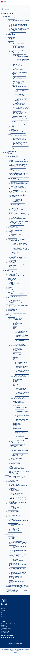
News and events (11, 17)
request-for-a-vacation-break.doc (20, 453)
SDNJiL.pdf (15, 358)
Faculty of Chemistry (18, 65)
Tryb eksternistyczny (15, 462)
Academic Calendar (12, 274)
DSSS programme (17, 405)
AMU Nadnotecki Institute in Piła (20, 118)
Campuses (10, 287)
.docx (14, 253)
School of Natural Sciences (19, 48)
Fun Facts (12, 137)
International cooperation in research (18, 485)
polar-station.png (17, 143)
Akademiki (12, 457)
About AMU (7, 16)
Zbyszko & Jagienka (14, 283)
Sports (9, 288)
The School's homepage (18, 324)
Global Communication (15, 175)
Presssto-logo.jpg (17, 507)
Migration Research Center (16, 495)
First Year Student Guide (13, 311)
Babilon (12, 284)
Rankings (10, 527)
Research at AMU (11, 481)
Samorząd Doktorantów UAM (16, 445)
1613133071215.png (17, 199)
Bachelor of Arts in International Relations (19, 166)
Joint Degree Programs (13, 227)
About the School (17, 319)
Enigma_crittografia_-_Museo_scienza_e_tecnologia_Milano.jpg (20, 146)
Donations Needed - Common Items (18, 567)
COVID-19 (3, 616)
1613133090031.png (17, 197)
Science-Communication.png (16, 524)
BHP (11, 466)
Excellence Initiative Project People (18, 477)
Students (7, 270)
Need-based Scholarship (15, 234)
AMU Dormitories (11, 279)
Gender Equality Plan (12, 151)
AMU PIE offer (13, 261)
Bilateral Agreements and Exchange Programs (18, 517)
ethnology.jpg (16, 190)
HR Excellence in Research (13, 511)
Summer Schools (11, 262)
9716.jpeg (12, 280)
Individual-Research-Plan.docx (20, 447)
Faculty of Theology (17, 113)
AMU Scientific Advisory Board (14, 530)
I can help (12, 537)
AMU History (10, 134)
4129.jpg (12, 126)
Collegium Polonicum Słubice (19, 115)
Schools (12, 42)
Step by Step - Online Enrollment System (16, 239)
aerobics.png (13, 289)
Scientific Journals (12, 504)
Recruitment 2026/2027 (13, 473)
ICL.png (12, 525)
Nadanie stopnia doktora (15, 463)
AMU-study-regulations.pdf (16, 131)
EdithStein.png (16, 492)
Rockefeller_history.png (18, 138)
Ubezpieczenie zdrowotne (16, 458)
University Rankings (14, 528)
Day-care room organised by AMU (17, 573)
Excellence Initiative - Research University (17, 476)
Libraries (12, 122)
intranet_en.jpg (13, 273)
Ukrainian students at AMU (16, 584)
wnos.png (18, 82)
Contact (9, 149)
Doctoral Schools (11, 317)
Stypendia (12, 459)
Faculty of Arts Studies (18, 81)
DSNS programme (17, 385)
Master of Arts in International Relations (19, 185)
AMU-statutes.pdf (14, 130)
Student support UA (17, 541)
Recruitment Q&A (11, 267)
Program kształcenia (17, 401)
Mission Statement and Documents (15, 128)
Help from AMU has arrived (16, 577)
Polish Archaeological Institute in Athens (19, 502)
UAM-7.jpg (18, 354)
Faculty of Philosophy (18, 69)
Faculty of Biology (17, 64)
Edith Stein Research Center (16, 490)
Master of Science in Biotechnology (18, 213)
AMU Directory (11, 41)
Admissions (7, 152)
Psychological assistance (13, 309)
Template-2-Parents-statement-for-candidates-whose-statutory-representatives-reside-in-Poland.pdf (20, 248)
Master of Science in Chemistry (17, 209)
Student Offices (11, 277)
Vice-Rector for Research (16, 23)
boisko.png (12, 291)
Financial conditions (14, 240)
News (14, 327)
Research (7, 475)
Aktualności (16, 384)
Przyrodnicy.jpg (16, 140)
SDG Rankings (13, 529)
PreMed (9, 266)
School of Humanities (18, 50)
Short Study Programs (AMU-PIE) (15, 258)
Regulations (13, 446)
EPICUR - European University (14, 515)
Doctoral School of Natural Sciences (18, 376)
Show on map (3, 629)
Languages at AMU (12, 278)
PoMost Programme (12, 310)
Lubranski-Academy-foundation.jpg (18, 135)
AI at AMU (10, 512)
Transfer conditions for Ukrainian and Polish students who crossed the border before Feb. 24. (18, 544)
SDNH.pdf (18, 322)
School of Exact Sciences (18, 46)
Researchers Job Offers (13, 508)
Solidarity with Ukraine (10, 534)
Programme (15, 359)
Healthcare (10, 297)
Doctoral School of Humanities (17, 318)
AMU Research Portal (12, 482)
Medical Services (14, 301)
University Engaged (12, 519)
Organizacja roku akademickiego (17, 444)
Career (9, 292)
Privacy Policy (13, 649)
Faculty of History (17, 74)
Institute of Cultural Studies (22, 59)
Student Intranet (11, 271)
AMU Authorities (11, 19)
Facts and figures (11, 37)
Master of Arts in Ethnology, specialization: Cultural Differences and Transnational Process (17, 187)
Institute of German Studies (22, 89)
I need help (12, 538)
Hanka (11, 282)
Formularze (15, 357)
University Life (11, 533)
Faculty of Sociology (17, 111)
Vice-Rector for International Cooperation (19, 28)
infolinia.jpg (16, 539)
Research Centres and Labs (14, 486)
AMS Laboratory (13, 489)
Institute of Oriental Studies (22, 98)
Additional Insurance (15, 300)
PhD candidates (8, 315)
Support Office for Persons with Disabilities (17, 293)
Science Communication (13, 523)
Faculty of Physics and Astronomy (20, 70)
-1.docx (15, 254)
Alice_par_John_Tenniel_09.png (20, 142)
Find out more (11, 536)
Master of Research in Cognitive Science (19, 223)
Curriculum (15, 321)
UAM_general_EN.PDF (15, 155)
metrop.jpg (15, 494)
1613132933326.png (17, 201)
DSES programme (17, 428)
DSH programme (16, 328)
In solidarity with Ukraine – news (15, 552)
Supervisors (15, 380)
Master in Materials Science (16, 230)
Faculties (12, 51)
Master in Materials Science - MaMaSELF (19, 229)
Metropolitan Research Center (16, 493)
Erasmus (9, 516)
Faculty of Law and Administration (21, 107)
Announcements (17, 352)
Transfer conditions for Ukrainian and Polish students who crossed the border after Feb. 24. (18, 550)
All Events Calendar (14, 36)
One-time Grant (13, 236)
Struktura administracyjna (16, 442)
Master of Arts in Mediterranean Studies (19, 183)
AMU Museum (13, 148)
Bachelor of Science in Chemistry (17, 157)
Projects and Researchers (13, 484)
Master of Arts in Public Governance (18, 179)
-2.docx (15, 256)
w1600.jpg (12, 488)
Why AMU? (10, 153)
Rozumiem (15, 652)
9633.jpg (12, 129)
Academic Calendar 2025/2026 (17, 275)
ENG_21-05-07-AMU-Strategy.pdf (18, 133)
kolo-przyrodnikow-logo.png (19, 139)
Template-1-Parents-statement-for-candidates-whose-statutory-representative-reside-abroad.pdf (20, 244)
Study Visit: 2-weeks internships (15, 532)
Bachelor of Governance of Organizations (19, 177)
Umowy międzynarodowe (15, 460)
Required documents (15, 241)
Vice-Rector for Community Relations (18, 24)
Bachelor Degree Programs (13, 156)
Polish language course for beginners (18, 572)
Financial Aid (13, 235)
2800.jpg (12, 38)
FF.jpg (11, 39)
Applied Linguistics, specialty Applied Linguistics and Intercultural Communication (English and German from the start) (19, 173)
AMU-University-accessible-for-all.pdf (18, 295)
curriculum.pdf (16, 217)
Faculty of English (17, 52)
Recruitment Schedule (12, 238)
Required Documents (12, 269)
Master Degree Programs (13, 178)
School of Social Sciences (19, 47)
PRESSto (12, 506)
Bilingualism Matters (12, 503)
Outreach (7, 514)
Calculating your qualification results (18, 257)
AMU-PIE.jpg (13, 260)
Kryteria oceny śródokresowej (19, 355)
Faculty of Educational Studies (20, 112)
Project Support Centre (13, 510)
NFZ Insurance (13, 298)
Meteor (12, 286)
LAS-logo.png (16, 170)
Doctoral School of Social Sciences (18, 398)
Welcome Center (11, 34)
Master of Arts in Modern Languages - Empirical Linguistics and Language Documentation (18, 195)
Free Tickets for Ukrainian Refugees (18, 571)
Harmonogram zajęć (17, 323)
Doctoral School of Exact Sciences (17, 422)
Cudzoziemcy (13, 464)
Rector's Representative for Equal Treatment (17, 308)
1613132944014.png (17, 200)
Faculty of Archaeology (18, 63)
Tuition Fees (10, 231)
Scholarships (10, 232)
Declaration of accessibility (16, 296)
